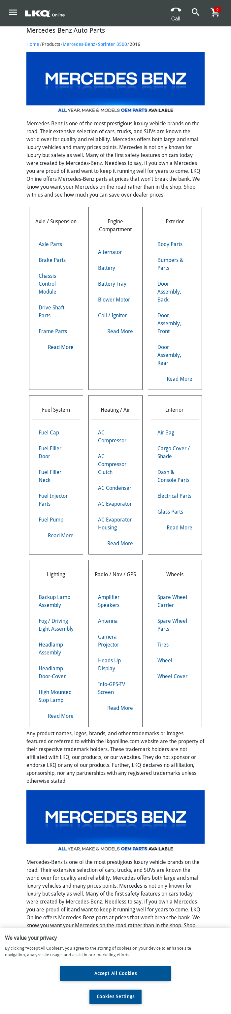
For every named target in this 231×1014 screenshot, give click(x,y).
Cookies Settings (116, 996)
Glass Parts (170, 512)
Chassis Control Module (47, 284)
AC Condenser (114, 488)
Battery (106, 268)
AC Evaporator (115, 504)
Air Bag (165, 432)
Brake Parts (52, 260)
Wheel (164, 660)
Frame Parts (53, 331)
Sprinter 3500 (112, 44)
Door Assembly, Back (169, 292)
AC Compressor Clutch (112, 464)
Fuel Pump (51, 520)
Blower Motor (114, 300)
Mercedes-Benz (79, 44)
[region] (115, 971)
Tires (163, 645)
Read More (61, 347)
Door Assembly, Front (169, 323)
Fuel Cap (49, 432)
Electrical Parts (174, 496)
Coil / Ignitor (112, 315)
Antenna (108, 621)
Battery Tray (112, 284)
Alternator (110, 252)
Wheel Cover (172, 676)
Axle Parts (50, 244)
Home (32, 44)
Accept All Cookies (115, 973)
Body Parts (169, 244)
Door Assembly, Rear (169, 355)
